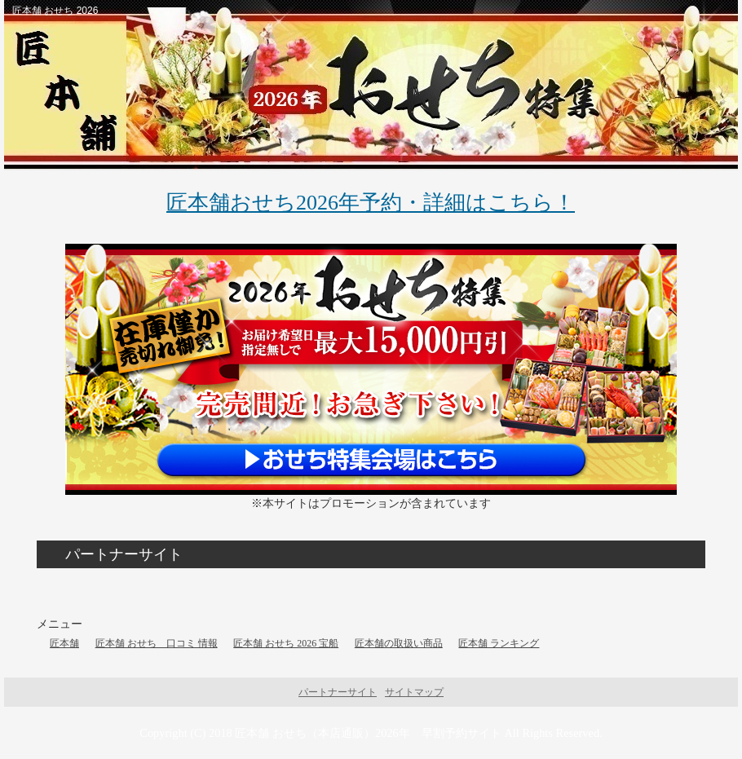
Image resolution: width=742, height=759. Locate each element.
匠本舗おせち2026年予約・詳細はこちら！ (370, 202)
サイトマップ (414, 692)
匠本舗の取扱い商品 (399, 643)
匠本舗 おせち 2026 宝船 (285, 643)
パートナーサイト (337, 692)
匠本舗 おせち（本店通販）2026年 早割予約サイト (368, 732)
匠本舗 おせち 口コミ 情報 (156, 643)
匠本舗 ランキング (498, 643)
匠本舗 (64, 643)
